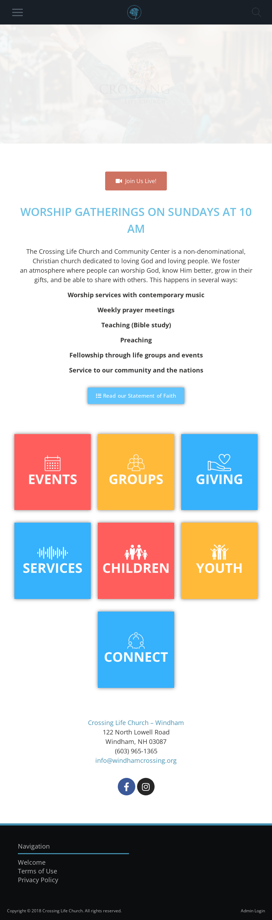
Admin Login (253, 911)
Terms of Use (37, 871)
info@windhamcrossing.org (136, 760)
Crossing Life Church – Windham (136, 722)
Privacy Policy (38, 880)
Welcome (32, 862)
